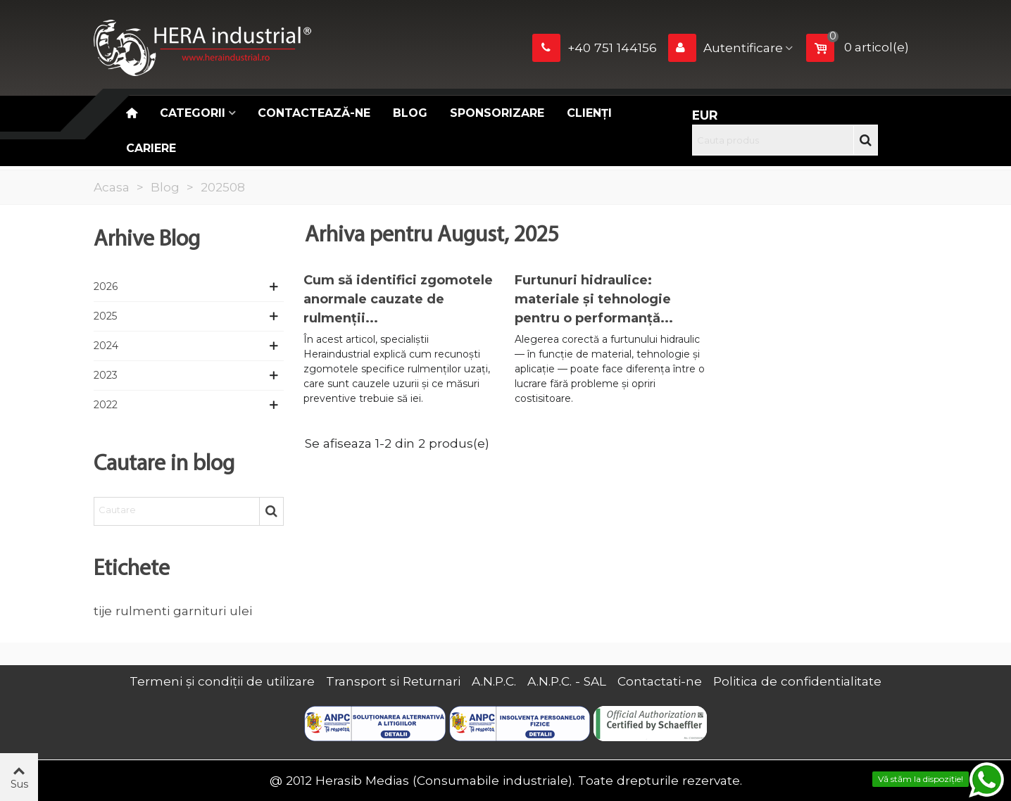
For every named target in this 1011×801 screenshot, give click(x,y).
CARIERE (151, 148)
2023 (106, 375)
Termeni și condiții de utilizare (222, 681)
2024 (106, 345)
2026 (106, 286)
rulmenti (142, 610)
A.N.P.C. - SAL (566, 681)
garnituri (199, 610)
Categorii (192, 113)
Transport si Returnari (393, 681)
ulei (241, 610)
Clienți (589, 113)
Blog (410, 113)
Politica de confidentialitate (797, 681)
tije (103, 610)
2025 (105, 316)
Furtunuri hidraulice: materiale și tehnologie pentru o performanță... (594, 299)
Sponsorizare (497, 113)
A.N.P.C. (494, 681)
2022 (106, 404)
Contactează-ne (314, 113)
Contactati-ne (659, 681)
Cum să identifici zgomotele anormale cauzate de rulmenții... (398, 299)
